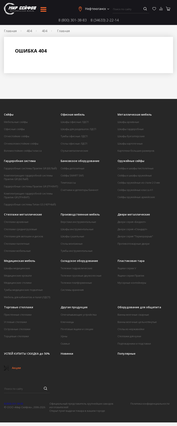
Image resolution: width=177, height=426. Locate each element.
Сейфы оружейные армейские (136, 197)
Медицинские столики (18, 282)
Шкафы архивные (128, 122)
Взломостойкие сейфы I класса (23, 150)
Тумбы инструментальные (77, 251)
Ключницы (67, 322)
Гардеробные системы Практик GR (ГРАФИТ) (31, 186)
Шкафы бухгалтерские (131, 136)
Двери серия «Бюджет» (132, 222)
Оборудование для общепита (139, 307)
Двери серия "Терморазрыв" (135, 236)
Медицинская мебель (19, 261)
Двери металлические (134, 214)
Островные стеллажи (17, 329)
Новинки (67, 353)
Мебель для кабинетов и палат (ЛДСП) (27, 297)
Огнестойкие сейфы (16, 136)
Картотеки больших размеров (136, 150)
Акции (12, 368)
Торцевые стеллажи (16, 336)
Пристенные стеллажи (18, 314)
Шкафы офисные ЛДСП (75, 122)
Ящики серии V (127, 268)
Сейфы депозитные (72, 168)
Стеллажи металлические (23, 214)
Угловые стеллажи (15, 322)
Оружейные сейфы (131, 161)
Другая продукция (74, 307)
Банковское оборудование (80, 161)
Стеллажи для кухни (129, 336)
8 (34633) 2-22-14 (105, 20)
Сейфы (8, 114)
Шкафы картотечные (130, 143)
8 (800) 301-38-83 (72, 20)
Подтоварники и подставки (134, 343)
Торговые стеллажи (18, 307)
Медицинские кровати (18, 275)
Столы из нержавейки (131, 329)
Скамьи (65, 343)
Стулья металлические (74, 150)
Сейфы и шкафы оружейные (135, 175)
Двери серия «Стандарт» (132, 229)
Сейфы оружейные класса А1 (135, 190)
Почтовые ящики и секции (77, 329)
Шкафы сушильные (72, 236)
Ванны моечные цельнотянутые (137, 322)
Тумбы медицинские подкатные (23, 290)
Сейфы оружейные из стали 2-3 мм (139, 182)
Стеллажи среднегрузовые (20, 229)
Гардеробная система (20, 161)
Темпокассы (68, 182)
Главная (10, 31)
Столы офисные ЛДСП (74, 143)
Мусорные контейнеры (132, 282)
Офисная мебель (73, 114)
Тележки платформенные (76, 282)
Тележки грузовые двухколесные (81, 275)
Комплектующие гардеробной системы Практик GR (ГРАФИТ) (28, 195)
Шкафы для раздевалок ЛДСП (78, 129)
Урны (64, 336)
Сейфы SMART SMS (72, 175)
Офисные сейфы (14, 129)
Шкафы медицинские (17, 268)
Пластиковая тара (131, 261)
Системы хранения (72, 290)
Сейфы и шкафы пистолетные (136, 168)
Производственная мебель (80, 214)
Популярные (126, 353)
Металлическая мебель (135, 114)
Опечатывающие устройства (79, 314)
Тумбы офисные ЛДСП (74, 136)
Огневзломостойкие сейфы (21, 143)
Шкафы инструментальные (77, 229)
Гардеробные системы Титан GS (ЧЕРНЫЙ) (30, 204)
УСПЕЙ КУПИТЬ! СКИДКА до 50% (27, 353)
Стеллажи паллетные (17, 243)
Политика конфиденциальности (149, 403)
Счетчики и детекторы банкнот (79, 190)
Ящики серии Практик (131, 275)
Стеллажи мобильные (17, 251)
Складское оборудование (79, 261)
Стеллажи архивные (16, 222)
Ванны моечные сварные (133, 314)
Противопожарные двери (133, 243)
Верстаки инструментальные (78, 222)
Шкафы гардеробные (131, 129)
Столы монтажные (72, 243)
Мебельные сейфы (16, 122)
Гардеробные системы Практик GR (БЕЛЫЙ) (30, 168)
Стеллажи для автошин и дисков (23, 236)
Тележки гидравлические (76, 268)
